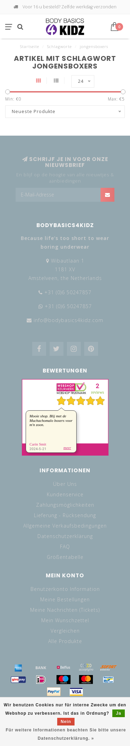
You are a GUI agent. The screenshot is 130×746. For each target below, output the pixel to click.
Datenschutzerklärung (65, 536)
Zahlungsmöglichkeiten (65, 505)
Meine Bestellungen (65, 599)
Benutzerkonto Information (65, 589)
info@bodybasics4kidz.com (68, 320)
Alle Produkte (65, 641)
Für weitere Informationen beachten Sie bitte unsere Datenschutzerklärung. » (66, 734)
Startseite (29, 46)
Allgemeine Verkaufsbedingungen (65, 525)
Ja (118, 713)
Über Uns (65, 484)
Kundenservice (65, 494)
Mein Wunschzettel (65, 620)
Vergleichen (65, 630)
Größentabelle (65, 557)
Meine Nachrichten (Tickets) (65, 610)
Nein (66, 721)
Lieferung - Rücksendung (65, 515)
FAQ (65, 546)
